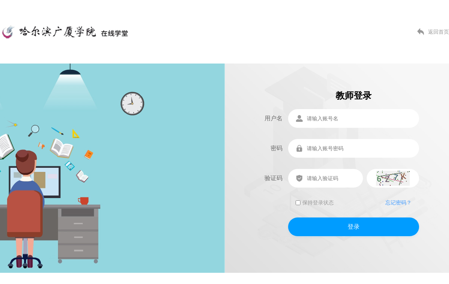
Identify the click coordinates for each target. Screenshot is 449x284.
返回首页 (438, 32)
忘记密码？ (398, 203)
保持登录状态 (315, 203)
